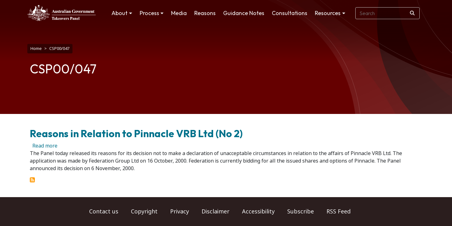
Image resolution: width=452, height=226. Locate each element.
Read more (44, 142)
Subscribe (300, 211)
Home (36, 48)
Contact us (103, 211)
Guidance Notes (243, 13)
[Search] (412, 13)
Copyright (144, 211)
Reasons (205, 13)
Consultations (289, 13)
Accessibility (258, 211)
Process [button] (149, 13)
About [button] (119, 13)
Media (179, 13)
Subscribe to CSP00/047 (32, 176)
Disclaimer (215, 211)
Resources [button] (328, 13)
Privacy (179, 211)
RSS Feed (338, 211)
